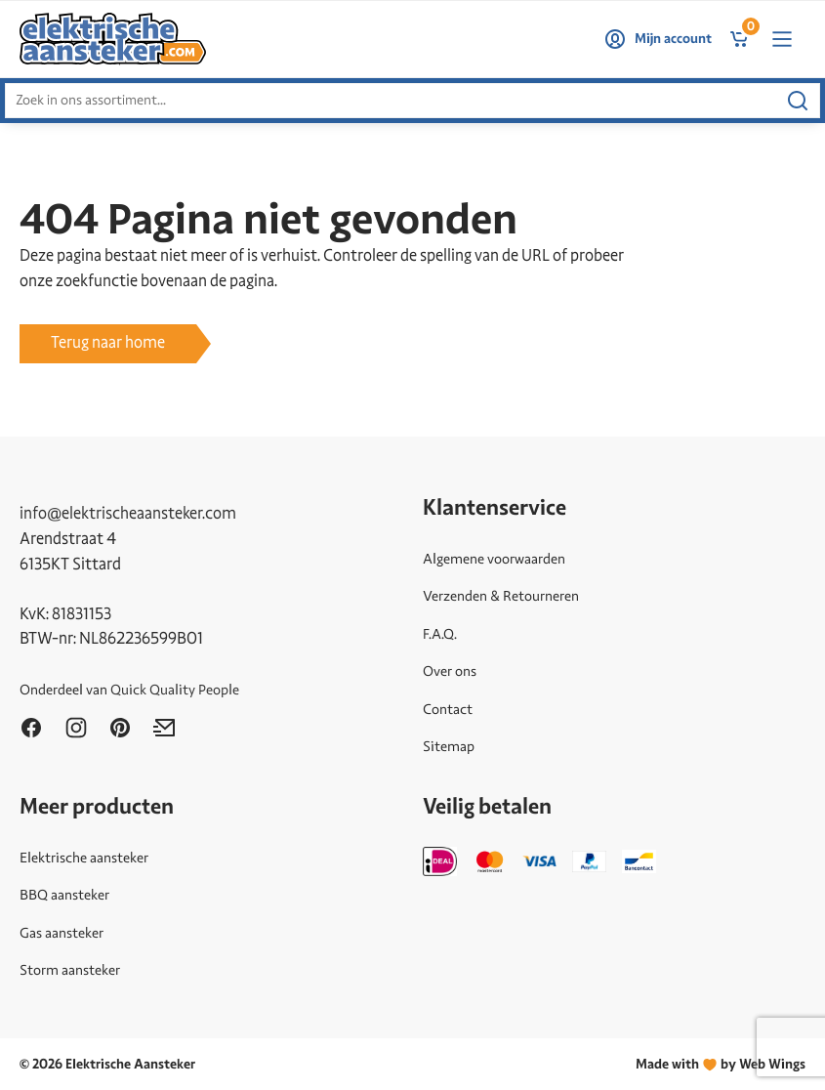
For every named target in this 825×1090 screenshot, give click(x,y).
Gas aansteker (61, 933)
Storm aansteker (70, 970)
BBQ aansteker (64, 894)
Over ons (449, 671)
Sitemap (448, 746)
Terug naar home (108, 342)
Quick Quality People (174, 689)
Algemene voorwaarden (494, 558)
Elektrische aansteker (84, 857)
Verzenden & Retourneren (501, 596)
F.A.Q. (440, 634)
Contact (448, 709)
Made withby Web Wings (720, 1064)
